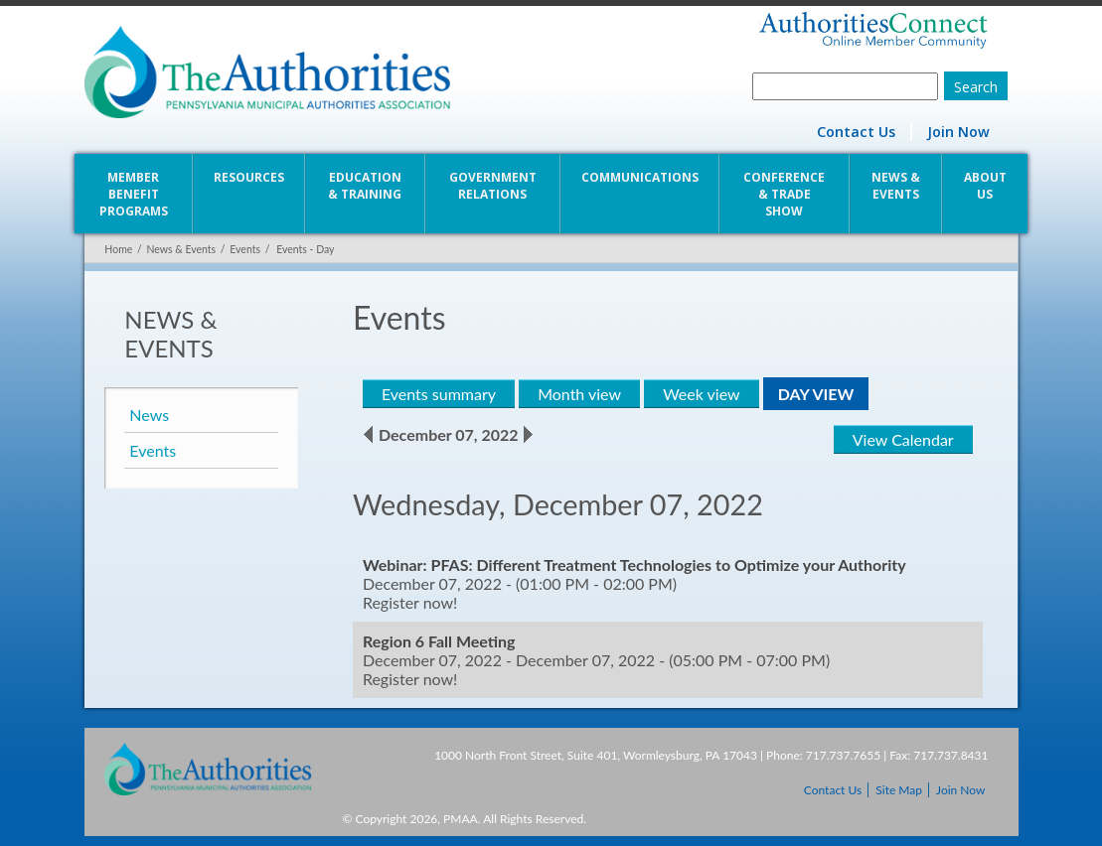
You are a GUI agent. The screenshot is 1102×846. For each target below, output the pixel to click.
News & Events (896, 186)
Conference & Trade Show (785, 194)
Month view (579, 393)
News (149, 414)
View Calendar (904, 439)
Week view (701, 393)
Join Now (958, 131)
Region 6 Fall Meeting (439, 641)
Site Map (898, 789)
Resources (248, 177)
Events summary (439, 393)
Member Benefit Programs (132, 194)
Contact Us (856, 131)
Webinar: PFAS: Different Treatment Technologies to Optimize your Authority (634, 564)
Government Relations (493, 186)
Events (244, 249)
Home (118, 249)
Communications (640, 177)
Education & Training (364, 186)
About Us (986, 186)
